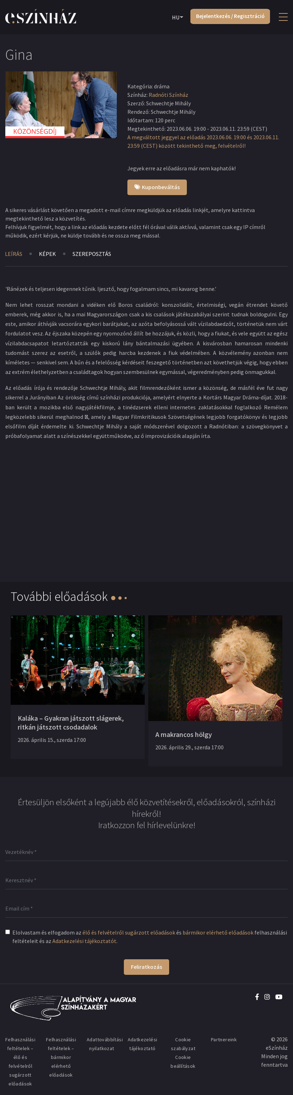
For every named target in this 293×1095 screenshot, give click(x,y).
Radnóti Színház (168, 94)
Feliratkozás (146, 966)
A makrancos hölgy (183, 734)
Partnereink (224, 1039)
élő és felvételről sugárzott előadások (128, 932)
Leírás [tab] (13, 253)
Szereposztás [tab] (93, 253)
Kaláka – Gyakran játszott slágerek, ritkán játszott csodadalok (71, 722)
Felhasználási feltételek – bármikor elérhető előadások (61, 1057)
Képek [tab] (48, 253)
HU (174, 17)
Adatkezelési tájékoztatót (84, 940)
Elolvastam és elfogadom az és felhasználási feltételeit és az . (149, 936)
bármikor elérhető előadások (218, 932)
